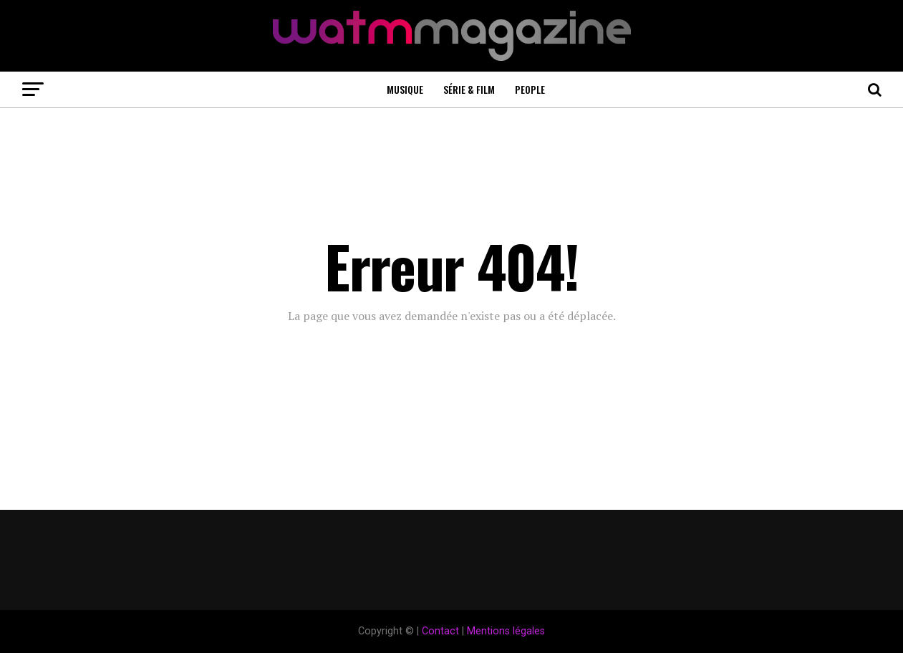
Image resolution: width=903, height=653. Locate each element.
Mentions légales (506, 631)
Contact (440, 631)
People (530, 89)
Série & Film (469, 89)
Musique (405, 89)
